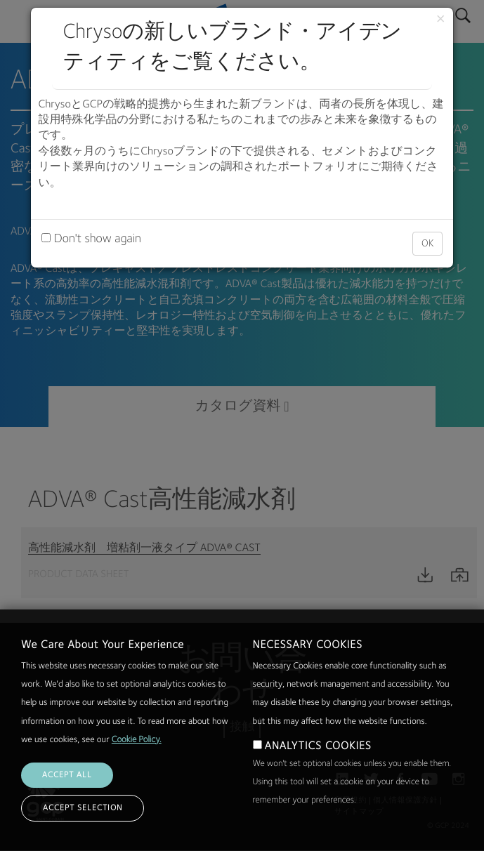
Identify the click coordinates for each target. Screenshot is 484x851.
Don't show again (90, 239)
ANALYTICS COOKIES (318, 776)
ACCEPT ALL (67, 805)
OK (427, 244)
